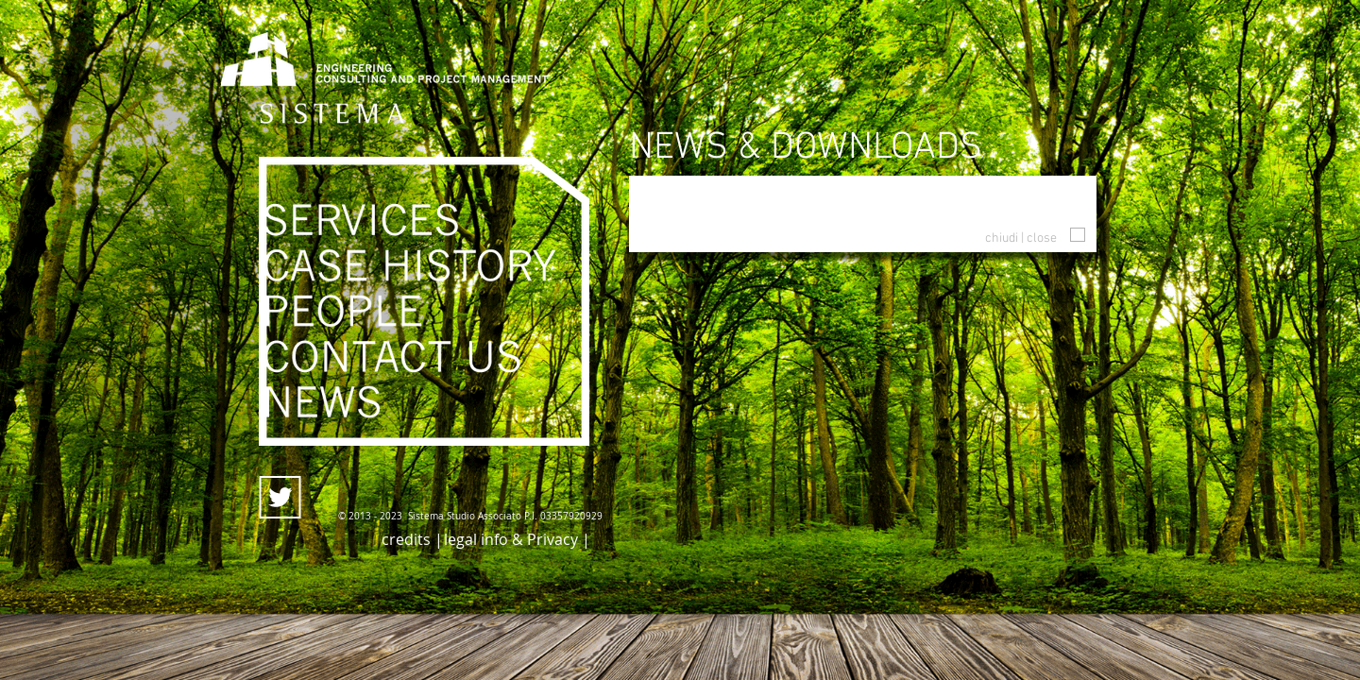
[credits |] (412, 539)
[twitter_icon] (280, 497)
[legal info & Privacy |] (517, 539)
